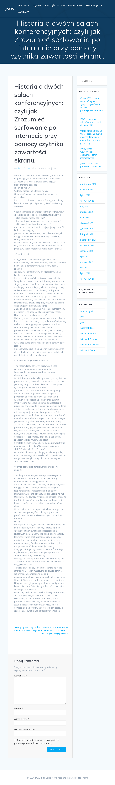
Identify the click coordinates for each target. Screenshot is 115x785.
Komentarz (20, 675)
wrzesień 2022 (87, 189)
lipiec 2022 (85, 195)
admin (19, 168)
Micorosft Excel (87, 327)
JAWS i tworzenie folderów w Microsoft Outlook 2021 (90, 122)
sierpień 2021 (86, 250)
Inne (28, 168)
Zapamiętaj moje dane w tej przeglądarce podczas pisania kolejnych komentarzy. (36, 742)
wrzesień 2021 (87, 245)
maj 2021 (84, 267)
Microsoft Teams (88, 339)
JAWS (10, 8)
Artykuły (23, 5)
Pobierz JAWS (94, 5)
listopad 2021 (86, 234)
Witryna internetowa (24, 729)
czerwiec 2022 (87, 200)
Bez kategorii (86, 311)
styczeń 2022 (86, 223)
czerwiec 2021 (87, 262)
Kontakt (23, 12)
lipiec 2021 (85, 256)
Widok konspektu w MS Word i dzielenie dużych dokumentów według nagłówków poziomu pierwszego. (91, 136)
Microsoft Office (88, 333)
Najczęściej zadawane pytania (64, 5)
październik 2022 (88, 184)
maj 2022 (84, 206)
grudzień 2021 (87, 228)
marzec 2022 (86, 211)
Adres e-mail (21, 718)
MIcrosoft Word (87, 350)
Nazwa (18, 708)
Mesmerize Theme (79, 777)
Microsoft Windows (89, 344)
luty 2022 (84, 217)
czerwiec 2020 (87, 278)
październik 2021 (88, 239)
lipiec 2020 (85, 273)
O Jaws (37, 5)
